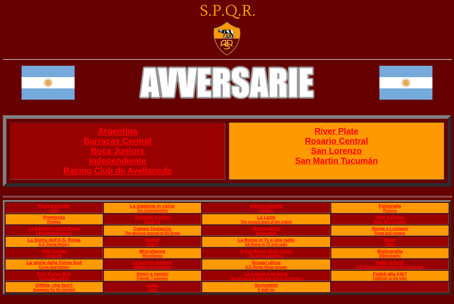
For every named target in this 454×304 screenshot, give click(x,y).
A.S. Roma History (54, 244)
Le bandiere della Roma (54, 228)
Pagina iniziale (54, 206)
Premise (54, 222)
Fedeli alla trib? (390, 273)
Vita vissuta (54, 251)
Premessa (54, 217)
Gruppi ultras (266, 262)
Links (152, 285)
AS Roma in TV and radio (266, 244)
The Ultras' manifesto (266, 256)
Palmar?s (152, 222)
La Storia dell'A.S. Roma (54, 239)
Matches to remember (152, 267)
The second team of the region (266, 222)
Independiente (117, 160)
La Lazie (266, 217)
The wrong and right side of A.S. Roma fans (266, 278)
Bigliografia (390, 251)
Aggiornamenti (266, 206)
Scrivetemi (266, 285)
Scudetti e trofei (152, 217)
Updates (266, 210)
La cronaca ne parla (266, 273)
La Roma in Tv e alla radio (266, 239)
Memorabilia (266, 228)
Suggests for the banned (54, 290)
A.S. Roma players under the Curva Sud (389, 267)
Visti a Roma (390, 217)
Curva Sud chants (54, 278)
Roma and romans (389, 233)
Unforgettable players (54, 233)
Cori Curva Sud (54, 273)
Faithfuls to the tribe (390, 278)
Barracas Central (117, 141)
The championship (152, 210)
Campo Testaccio (152, 228)
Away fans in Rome (390, 222)
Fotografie (390, 206)
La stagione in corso (152, 206)
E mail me (266, 290)
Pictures (390, 210)
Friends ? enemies (152, 278)
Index (54, 210)
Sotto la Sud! (390, 262)
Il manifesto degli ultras (266, 251)
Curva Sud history (54, 267)
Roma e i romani (390, 228)
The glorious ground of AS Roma (152, 233)
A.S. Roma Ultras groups (266, 267)
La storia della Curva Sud (54, 262)
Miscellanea (152, 251)
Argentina (117, 131)
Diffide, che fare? (53, 285)
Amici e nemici (152, 273)
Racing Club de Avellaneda (117, 170)
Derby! (152, 239)
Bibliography (390, 256)
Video (390, 239)
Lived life (54, 256)
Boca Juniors (117, 151)
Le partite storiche (153, 262)
